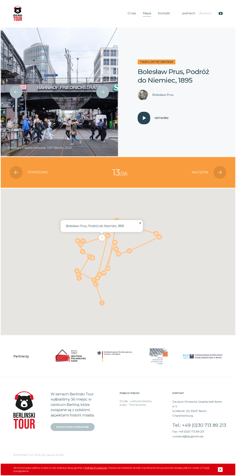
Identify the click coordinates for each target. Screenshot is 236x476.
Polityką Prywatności (96, 467)
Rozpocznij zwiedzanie (72, 427)
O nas (132, 13)
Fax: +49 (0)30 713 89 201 (188, 431)
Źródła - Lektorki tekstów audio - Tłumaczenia (135, 402)
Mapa (147, 13)
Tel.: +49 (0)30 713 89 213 (199, 425)
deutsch (205, 13)
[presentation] (16, 91)
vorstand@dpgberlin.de (187, 436)
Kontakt (164, 13)
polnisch (188, 13)
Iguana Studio (55, 455)
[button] (102, 303)
